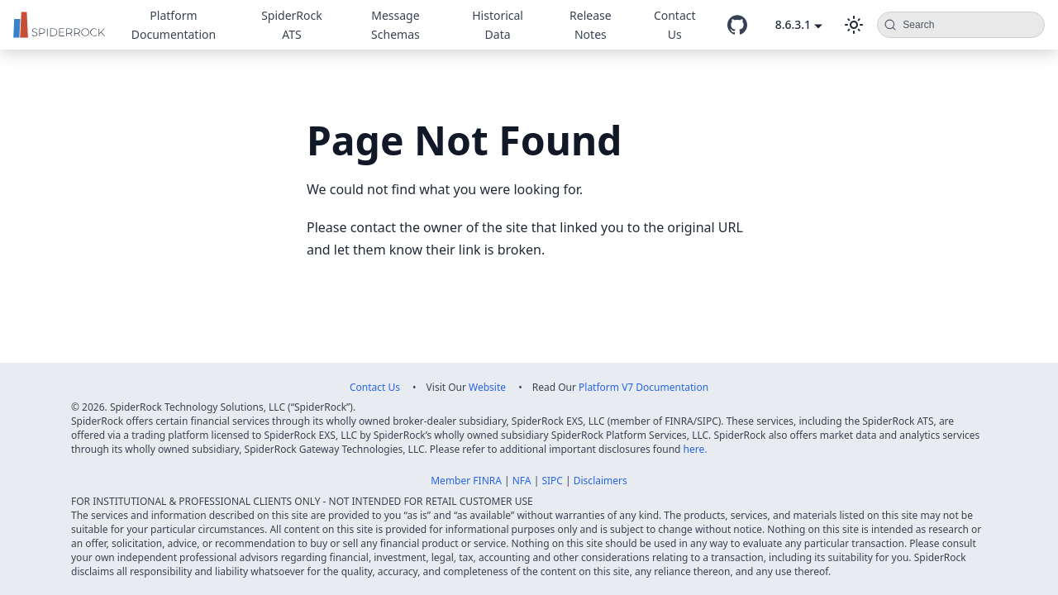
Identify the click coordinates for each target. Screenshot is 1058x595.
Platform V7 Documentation (643, 387)
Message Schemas (395, 24)
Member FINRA (466, 481)
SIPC (552, 481)
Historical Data (497, 24)
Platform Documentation (173, 24)
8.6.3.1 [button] (793, 24)
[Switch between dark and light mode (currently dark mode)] (854, 25)
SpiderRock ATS (291, 24)
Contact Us (675, 24)
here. (696, 449)
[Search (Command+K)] (961, 25)
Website (487, 387)
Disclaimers (600, 481)
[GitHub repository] (737, 25)
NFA (521, 481)
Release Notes (591, 24)
